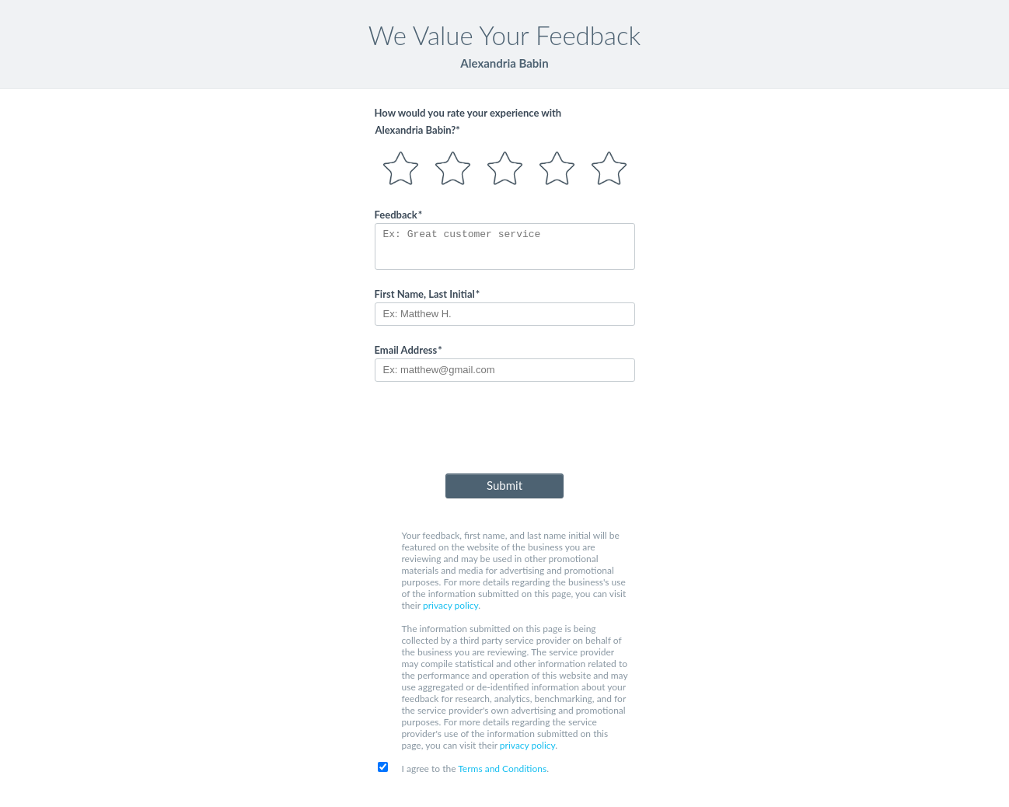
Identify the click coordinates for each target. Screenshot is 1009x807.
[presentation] (504, 430)
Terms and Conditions (502, 768)
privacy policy (450, 605)
